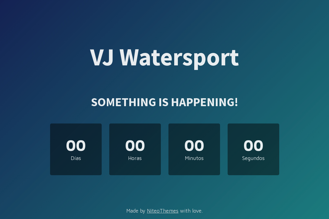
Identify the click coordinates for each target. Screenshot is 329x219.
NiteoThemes (162, 211)
